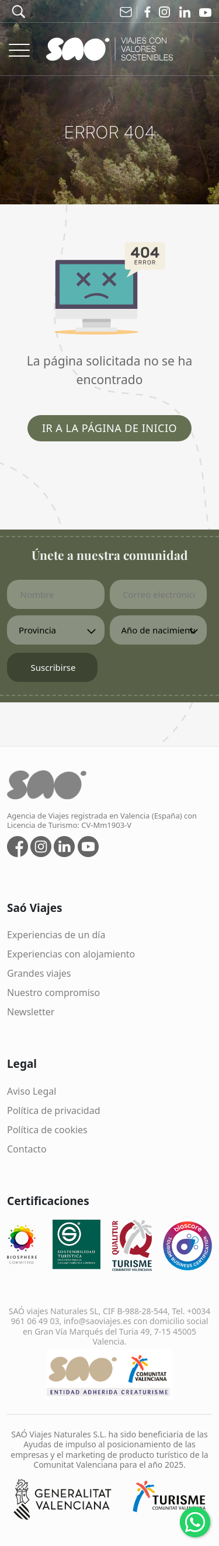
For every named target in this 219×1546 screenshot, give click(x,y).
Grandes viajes (39, 973)
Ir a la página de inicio (109, 428)
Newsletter (30, 1011)
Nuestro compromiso (53, 992)
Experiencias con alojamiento (71, 954)
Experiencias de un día (56, 934)
